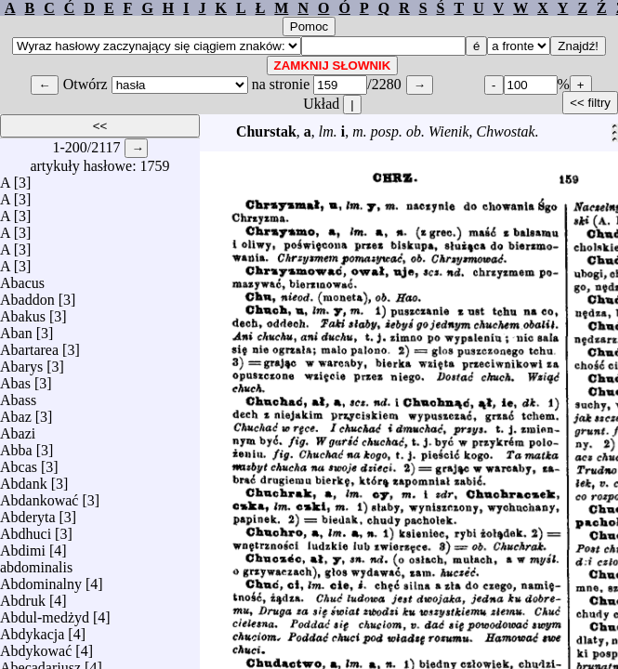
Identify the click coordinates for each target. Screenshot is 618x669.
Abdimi (23, 546)
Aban (16, 328)
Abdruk (23, 596)
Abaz (16, 412)
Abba (16, 445)
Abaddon (27, 295)
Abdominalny (41, 579)
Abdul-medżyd (44, 613)
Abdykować (36, 646)
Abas (15, 379)
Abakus (23, 312)
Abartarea (29, 345)
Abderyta (28, 512)
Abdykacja (32, 629)
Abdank (23, 479)
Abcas (18, 462)
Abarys (21, 362)
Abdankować (39, 496)
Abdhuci (25, 529)
